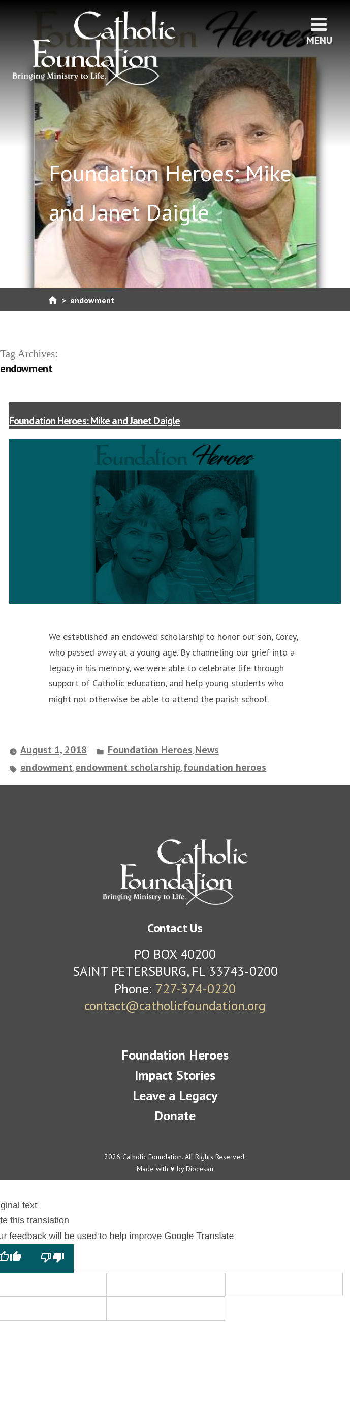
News (207, 749)
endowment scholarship (128, 767)
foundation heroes (224, 767)
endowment (46, 767)
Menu (319, 31)
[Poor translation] (52, 1258)
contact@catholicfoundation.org (175, 1005)
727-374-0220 (195, 988)
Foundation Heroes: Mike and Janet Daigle (94, 420)
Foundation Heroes (150, 749)
